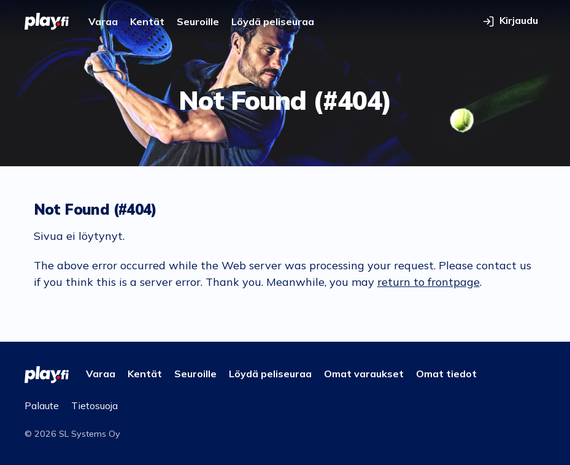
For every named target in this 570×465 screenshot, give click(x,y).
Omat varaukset (364, 373)
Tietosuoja (94, 405)
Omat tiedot (446, 373)
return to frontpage (428, 282)
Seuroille (198, 21)
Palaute (42, 405)
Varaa (103, 21)
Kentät (147, 21)
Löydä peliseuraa (272, 21)
